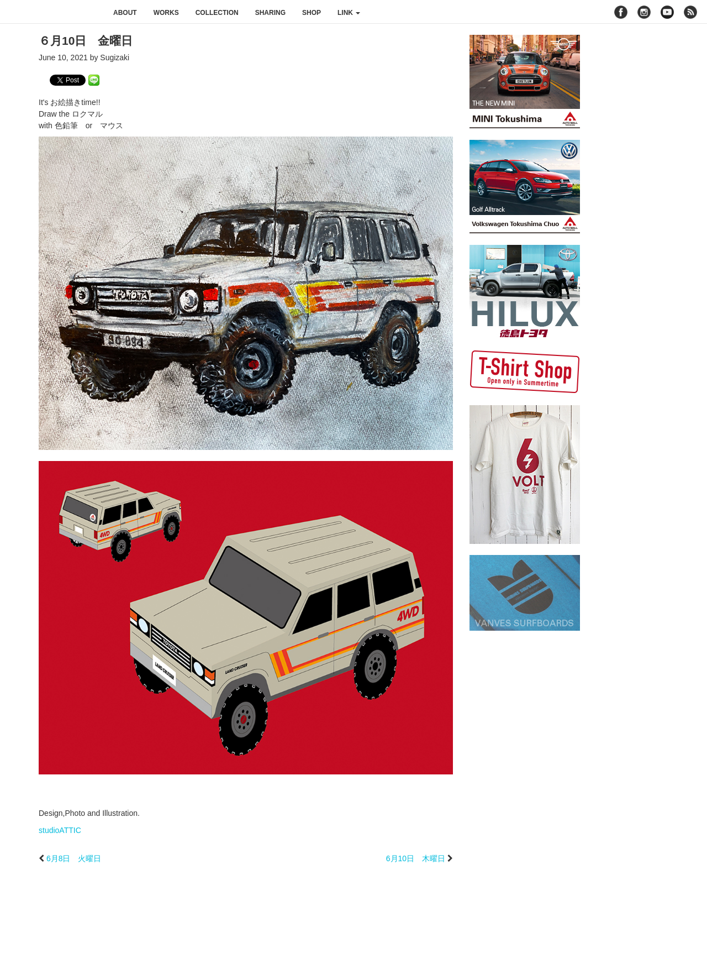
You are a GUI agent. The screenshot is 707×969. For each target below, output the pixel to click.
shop (311, 13)
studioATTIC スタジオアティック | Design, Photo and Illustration (52, 12)
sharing (270, 13)
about (125, 13)
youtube (667, 12)
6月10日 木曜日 (415, 858)
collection (217, 13)
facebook (620, 12)
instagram (644, 12)
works (166, 13)
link (348, 13)
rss (692, 12)
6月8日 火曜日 (74, 858)
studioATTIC (60, 830)
